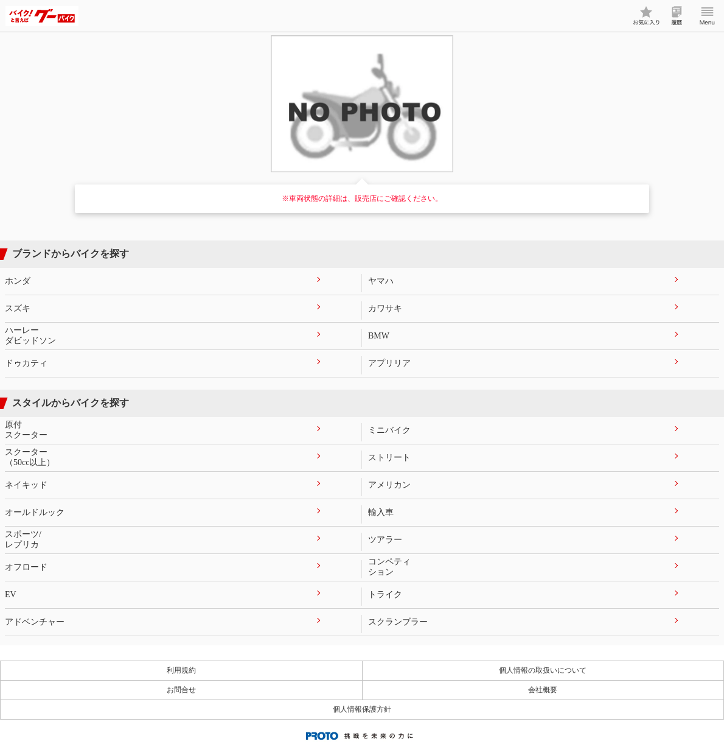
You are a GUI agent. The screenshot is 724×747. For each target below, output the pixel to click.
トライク (385, 594)
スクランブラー (398, 621)
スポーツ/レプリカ (23, 539)
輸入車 (381, 512)
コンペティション (389, 567)
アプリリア (389, 363)
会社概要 (542, 690)
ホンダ (17, 281)
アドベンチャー (34, 621)
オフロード (26, 567)
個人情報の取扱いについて (543, 670)
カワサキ (385, 308)
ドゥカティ (26, 363)
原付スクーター (26, 430)
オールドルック (34, 512)
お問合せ (181, 690)
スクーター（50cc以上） (30, 457)
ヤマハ (381, 281)
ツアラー (385, 539)
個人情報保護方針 (362, 709)
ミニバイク (389, 430)
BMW (378, 335)
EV (10, 594)
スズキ (17, 308)
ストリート (389, 457)
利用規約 (181, 670)
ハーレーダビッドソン (30, 335)
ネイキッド (26, 484)
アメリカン (389, 484)
